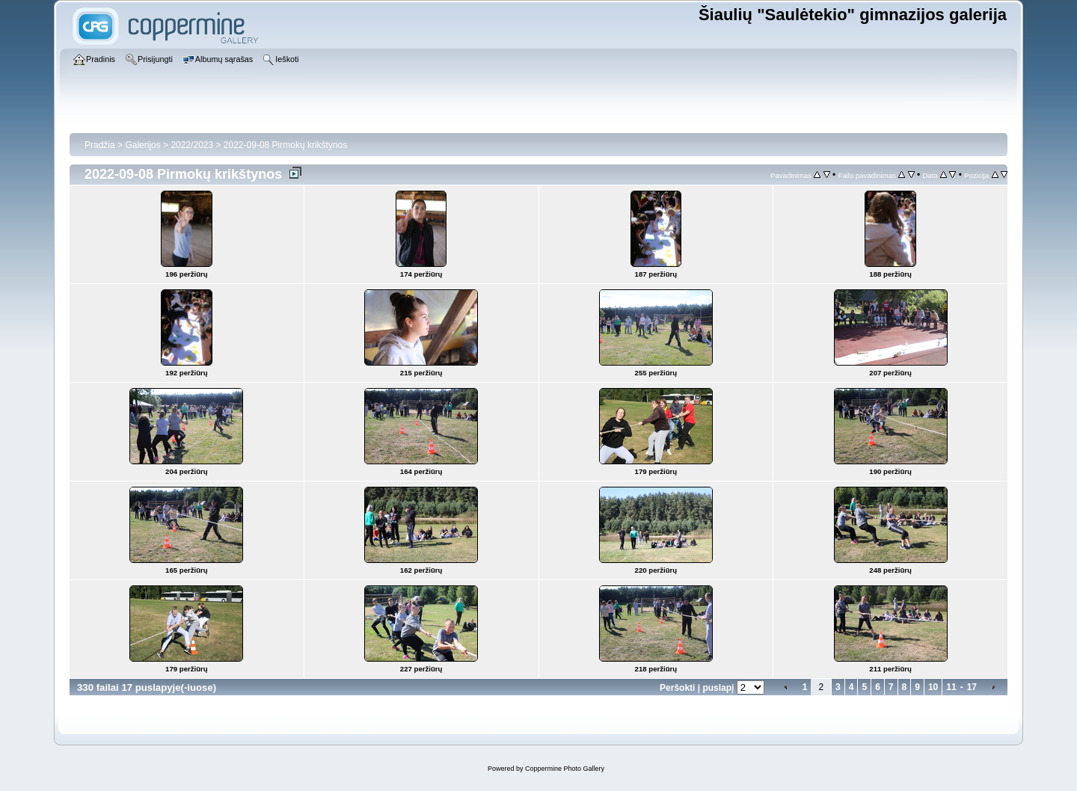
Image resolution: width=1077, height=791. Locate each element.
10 (933, 687)
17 (972, 687)
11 (951, 687)
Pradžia (100, 145)
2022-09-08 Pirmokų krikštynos (285, 145)
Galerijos (142, 145)
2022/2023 (192, 145)
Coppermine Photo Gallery (564, 768)
